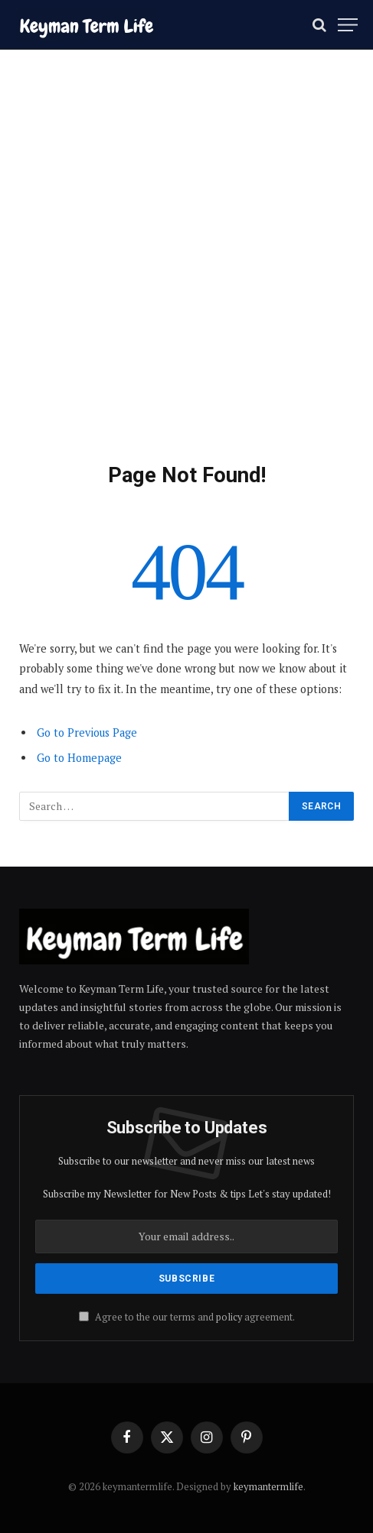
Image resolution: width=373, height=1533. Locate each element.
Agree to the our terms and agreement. (187, 1317)
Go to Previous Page (87, 732)
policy (229, 1317)
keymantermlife (268, 1486)
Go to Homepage (79, 757)
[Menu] (348, 25)
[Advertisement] (186, 272)
